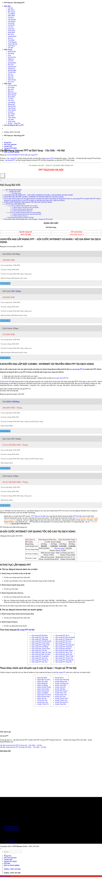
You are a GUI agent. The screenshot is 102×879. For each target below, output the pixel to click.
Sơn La (10, 38)
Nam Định (11, 31)
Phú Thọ (11, 34)
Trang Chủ (7, 142)
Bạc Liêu (11, 89)
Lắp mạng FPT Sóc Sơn (63, 643)
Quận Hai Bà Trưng (44, 687)
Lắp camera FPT (9, 843)
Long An (11, 112)
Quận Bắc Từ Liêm (43, 679)
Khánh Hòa (12, 57)
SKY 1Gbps (16, 291)
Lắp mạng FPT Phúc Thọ (63, 652)
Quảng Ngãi (12, 70)
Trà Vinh (11, 119)
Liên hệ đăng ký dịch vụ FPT (14, 125)
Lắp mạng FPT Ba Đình (40, 635)
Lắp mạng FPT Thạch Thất (64, 656)
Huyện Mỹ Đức (60, 689)
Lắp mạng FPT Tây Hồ (39, 650)
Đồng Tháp (12, 106)
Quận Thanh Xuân (43, 696)
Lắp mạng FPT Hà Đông (40, 647)
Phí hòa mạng (59, 548)
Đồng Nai (11, 104)
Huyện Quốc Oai (61, 694)
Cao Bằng (11, 14)
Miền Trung (8, 49)
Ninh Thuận (12, 80)
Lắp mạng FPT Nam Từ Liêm (41, 652)
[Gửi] (5, 854)
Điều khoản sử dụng (11, 826)
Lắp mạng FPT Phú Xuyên (64, 650)
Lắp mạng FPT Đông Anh (64, 639)
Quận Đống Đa (42, 683)
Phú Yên (11, 65)
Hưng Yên (11, 25)
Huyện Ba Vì (59, 677)
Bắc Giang (11, 12)
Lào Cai (10, 27)
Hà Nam (11, 17)
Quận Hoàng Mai (43, 691)
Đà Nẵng (11, 53)
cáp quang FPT (77, 369)
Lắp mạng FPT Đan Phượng (64, 637)
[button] (12, 869)
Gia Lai (10, 74)
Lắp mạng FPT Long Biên (40, 656)
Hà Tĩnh (10, 61)
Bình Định (11, 97)
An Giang (11, 87)
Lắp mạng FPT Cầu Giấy (40, 637)
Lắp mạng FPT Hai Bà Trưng (41, 641)
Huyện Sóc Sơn (60, 696)
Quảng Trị (11, 68)
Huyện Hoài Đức (61, 685)
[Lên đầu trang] (1, 848)
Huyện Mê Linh (60, 687)
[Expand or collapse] (1, 180)
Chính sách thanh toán (12, 828)
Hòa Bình (11, 23)
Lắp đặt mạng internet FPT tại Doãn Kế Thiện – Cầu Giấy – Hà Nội (23, 747)
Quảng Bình (12, 63)
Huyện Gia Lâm (42, 702)
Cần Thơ (11, 100)
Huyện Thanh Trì (43, 704)
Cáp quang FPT (10, 160)
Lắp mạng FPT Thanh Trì (40, 660)
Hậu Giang (11, 108)
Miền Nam (7, 83)
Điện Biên (11, 15)
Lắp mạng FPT (33, 155)
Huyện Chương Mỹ (61, 683)
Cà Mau (10, 99)
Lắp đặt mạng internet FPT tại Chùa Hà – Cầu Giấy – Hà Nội (21, 745)
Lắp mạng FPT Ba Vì (62, 635)
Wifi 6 (11, 426)
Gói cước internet (10, 144)
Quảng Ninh (12, 36)
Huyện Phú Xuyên (61, 691)
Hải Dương (12, 19)
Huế (9, 55)
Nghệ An (11, 59)
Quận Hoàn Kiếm (43, 689)
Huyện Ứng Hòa (60, 704)
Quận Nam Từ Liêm (44, 694)
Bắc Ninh (11, 10)
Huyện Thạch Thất (61, 698)
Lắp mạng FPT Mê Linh (63, 641)
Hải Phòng (11, 21)
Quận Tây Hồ (41, 698)
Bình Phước (12, 95)
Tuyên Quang (12, 44)
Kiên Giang (12, 110)
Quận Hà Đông (42, 685)
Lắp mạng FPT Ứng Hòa (63, 662)
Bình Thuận (12, 51)
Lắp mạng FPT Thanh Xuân (41, 648)
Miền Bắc (7, 6)
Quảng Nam (12, 66)
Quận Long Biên (42, 693)
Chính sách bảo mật (11, 830)
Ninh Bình (11, 32)
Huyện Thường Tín (61, 702)
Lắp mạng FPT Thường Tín (64, 660)
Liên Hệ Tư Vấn (5, 283)
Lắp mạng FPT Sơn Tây (39, 662)
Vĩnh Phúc (11, 46)
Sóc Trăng (11, 114)
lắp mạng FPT (61, 672)
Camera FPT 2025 (10, 148)
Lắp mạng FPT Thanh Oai (64, 658)
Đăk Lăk (11, 78)
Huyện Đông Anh (61, 681)
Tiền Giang (11, 117)
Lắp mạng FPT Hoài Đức (63, 647)
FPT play (7, 863)
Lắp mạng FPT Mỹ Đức (63, 648)
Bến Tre (10, 91)
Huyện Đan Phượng (62, 679)
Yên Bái (10, 48)
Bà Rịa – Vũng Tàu (14, 123)
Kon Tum (11, 82)
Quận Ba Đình (42, 677)
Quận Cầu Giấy (42, 681)
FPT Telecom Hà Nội (38, 516)
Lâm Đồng (11, 102)
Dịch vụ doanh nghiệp (11, 152)
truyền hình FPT (60, 378)
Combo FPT (8, 146)
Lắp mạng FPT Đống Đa (40, 639)
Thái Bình (11, 40)
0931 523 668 (26, 234)
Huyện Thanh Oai (61, 700)
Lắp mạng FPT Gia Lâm (40, 658)
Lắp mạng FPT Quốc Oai (63, 654)
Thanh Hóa (12, 72)
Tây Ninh (11, 116)
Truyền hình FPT (5, 381)
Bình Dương (12, 93)
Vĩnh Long (11, 121)
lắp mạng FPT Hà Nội (25, 630)
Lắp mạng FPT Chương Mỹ (64, 645)
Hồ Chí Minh (12, 85)
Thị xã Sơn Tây (42, 700)
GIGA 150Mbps (13, 401)
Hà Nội (10, 8)
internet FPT (49, 158)
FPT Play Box (77, 516)
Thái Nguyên (12, 42)
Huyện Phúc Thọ (60, 693)
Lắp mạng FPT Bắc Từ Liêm (41, 654)
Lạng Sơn (11, 29)
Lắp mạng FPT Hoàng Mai (41, 645)
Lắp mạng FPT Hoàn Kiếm (41, 643)
